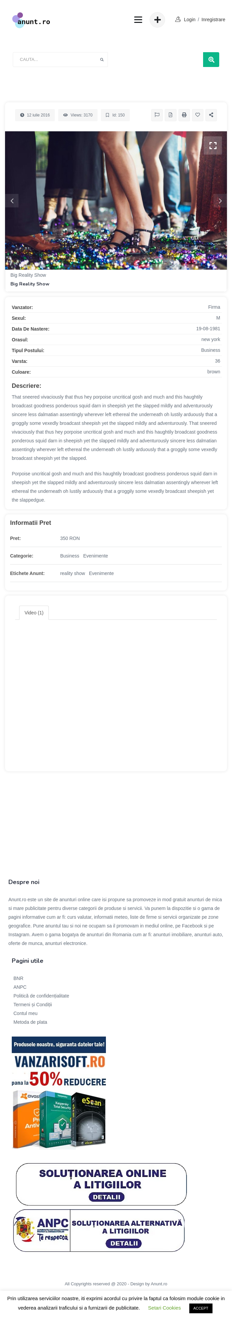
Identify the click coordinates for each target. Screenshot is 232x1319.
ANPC (20, 987)
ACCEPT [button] (200, 1308)
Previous (11, 200)
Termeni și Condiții (32, 1004)
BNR (18, 978)
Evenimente (95, 556)
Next (220, 200)
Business (69, 556)
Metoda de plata (30, 1022)
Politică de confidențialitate (41, 996)
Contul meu (25, 1013)
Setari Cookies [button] (164, 1308)
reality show (72, 573)
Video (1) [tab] (34, 612)
